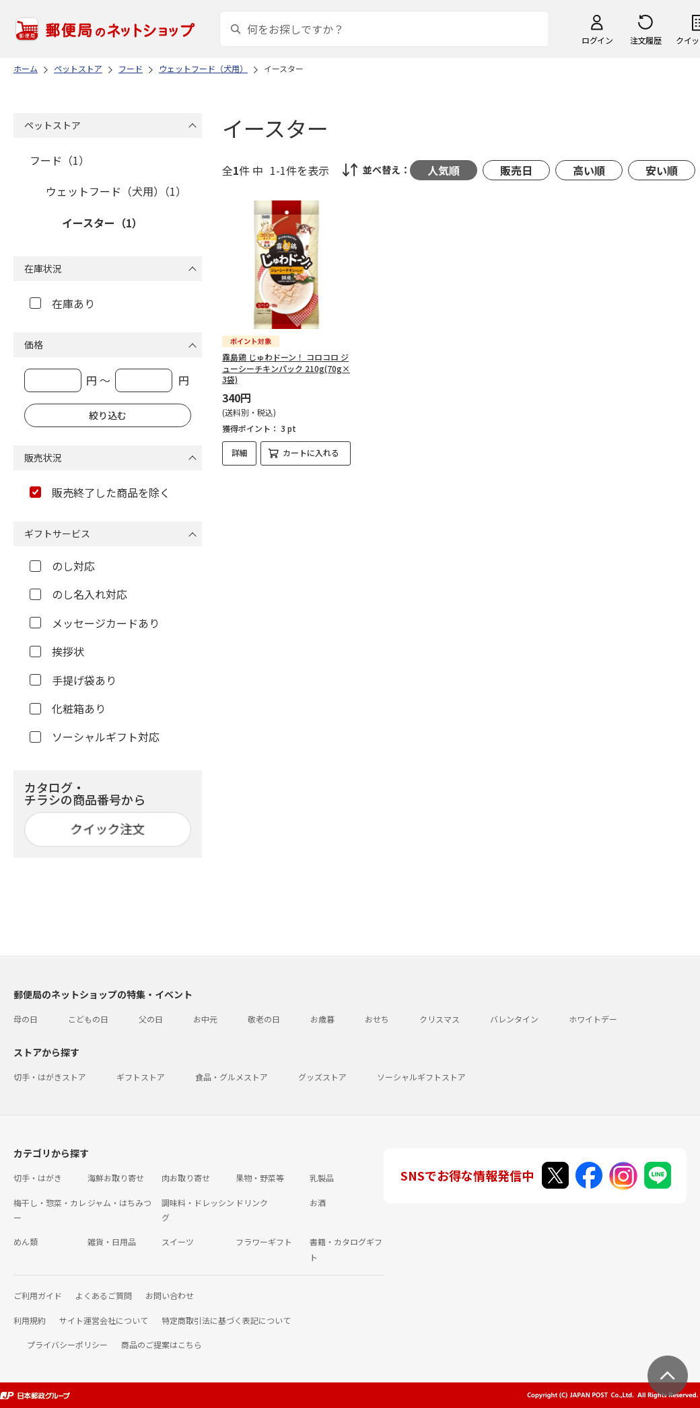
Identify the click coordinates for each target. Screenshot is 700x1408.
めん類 (25, 1241)
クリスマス (439, 1019)
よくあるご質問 (103, 1295)
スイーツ (178, 1241)
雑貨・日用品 (112, 1241)
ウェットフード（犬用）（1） (116, 191)
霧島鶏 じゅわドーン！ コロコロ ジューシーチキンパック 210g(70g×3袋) (286, 368)
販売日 (516, 170)
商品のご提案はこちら (161, 1344)
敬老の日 (264, 1019)
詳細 (240, 452)
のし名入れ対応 (78, 594)
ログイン (597, 40)
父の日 (151, 1019)
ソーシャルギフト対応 (95, 737)
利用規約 (29, 1320)
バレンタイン (514, 1019)
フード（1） (60, 160)
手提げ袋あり (73, 680)
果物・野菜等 (260, 1177)
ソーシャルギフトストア (421, 1076)
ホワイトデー (593, 1019)
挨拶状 (57, 651)
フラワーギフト (264, 1241)
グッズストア (322, 1076)
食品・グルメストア (231, 1076)
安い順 (661, 170)
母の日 (25, 1019)
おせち (377, 1019)
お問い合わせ (169, 1295)
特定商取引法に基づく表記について (226, 1320)
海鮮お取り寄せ (116, 1177)
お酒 (318, 1202)
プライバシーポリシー (67, 1344)
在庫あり (62, 303)
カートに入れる (311, 452)
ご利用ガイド (37, 1295)
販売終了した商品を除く (100, 492)
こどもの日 (88, 1019)
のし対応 (62, 566)
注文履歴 (645, 40)
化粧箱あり (68, 708)
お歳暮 (322, 1019)
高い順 (589, 170)
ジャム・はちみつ (119, 1202)
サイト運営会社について (103, 1320)
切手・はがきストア (49, 1076)
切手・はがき (37, 1177)
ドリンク (252, 1202)
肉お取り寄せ (186, 1177)
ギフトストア (140, 1076)
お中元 (205, 1019)
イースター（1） (102, 223)
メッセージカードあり (95, 623)
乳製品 (322, 1177)
